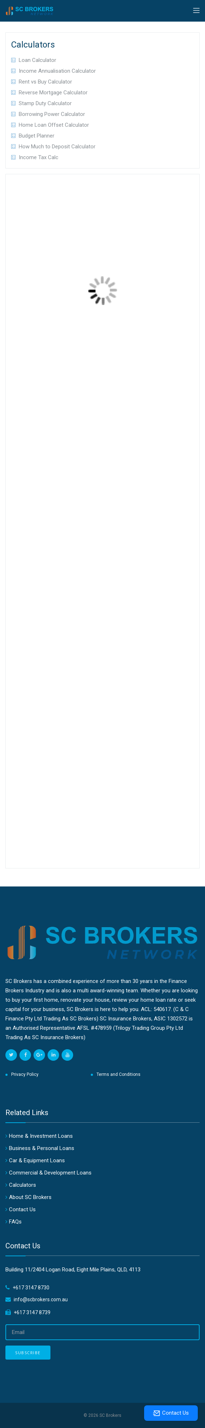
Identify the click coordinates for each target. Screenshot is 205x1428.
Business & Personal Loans (41, 1148)
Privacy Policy (25, 1074)
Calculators (22, 1185)
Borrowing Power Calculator (52, 114)
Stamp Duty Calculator (45, 103)
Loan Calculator (37, 60)
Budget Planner (36, 136)
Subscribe (28, 1352)
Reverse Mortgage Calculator (53, 92)
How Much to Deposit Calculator (57, 146)
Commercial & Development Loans (50, 1172)
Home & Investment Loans (41, 1136)
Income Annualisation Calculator (57, 71)
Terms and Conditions (119, 1074)
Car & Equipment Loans (37, 1160)
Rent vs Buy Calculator (45, 81)
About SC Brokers (30, 1197)
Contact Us (22, 1209)
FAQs (15, 1221)
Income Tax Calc (38, 157)
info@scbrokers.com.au (41, 1299)
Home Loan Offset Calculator (54, 125)
